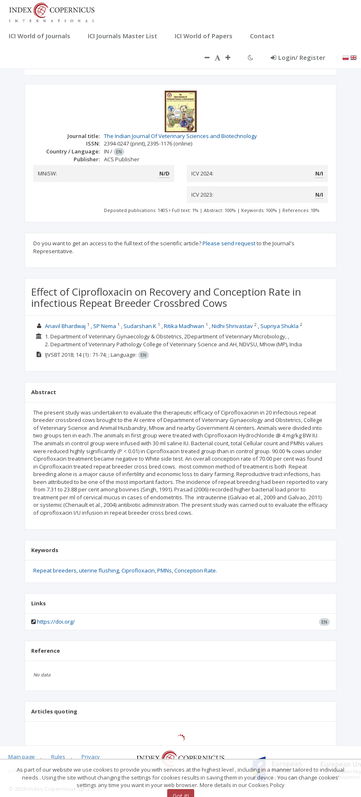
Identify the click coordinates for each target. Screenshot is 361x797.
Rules (58, 756)
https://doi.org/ (56, 621)
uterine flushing (99, 570)
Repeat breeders (55, 570)
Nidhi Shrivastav (232, 326)
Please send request (229, 243)
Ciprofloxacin (138, 570)
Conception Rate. (195, 570)
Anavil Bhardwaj (65, 326)
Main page (21, 756)
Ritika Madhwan (184, 326)
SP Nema (104, 326)
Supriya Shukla (279, 326)
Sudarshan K (140, 326)
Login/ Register (298, 57)
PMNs (164, 570)
